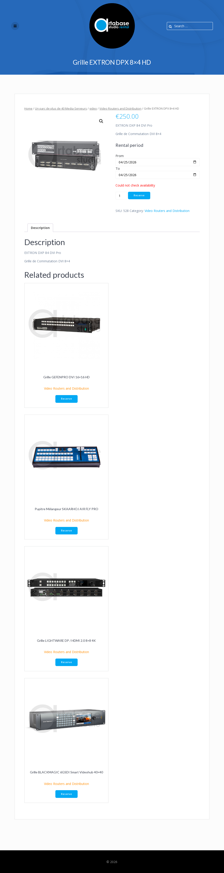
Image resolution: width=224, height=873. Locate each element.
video (93, 108)
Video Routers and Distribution (120, 108)
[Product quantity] (121, 195)
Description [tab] (40, 228)
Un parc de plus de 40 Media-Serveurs (61, 108)
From (120, 155)
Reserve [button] (66, 398)
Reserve (139, 195)
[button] (101, 121)
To (118, 168)
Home (28, 108)
